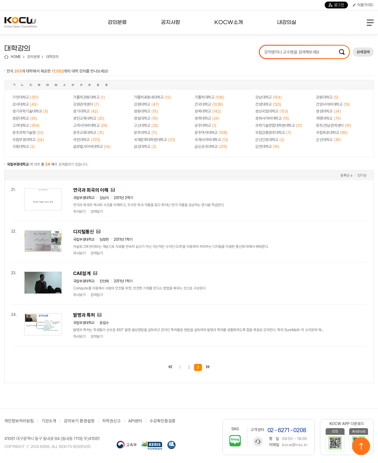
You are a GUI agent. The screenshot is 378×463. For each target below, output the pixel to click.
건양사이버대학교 (333, 104)
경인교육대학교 (88, 118)
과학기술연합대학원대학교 (278, 125)
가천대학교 (25, 97)
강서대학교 (24, 104)
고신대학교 (146, 125)
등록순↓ (346, 175)
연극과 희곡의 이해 (90, 190)
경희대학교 (207, 118)
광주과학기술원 (27, 132)
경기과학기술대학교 (30, 111)
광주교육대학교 (88, 132)
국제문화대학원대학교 (154, 139)
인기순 (362, 175)
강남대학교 (268, 97)
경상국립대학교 (271, 111)
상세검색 (363, 52)
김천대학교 (267, 146)
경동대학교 (146, 111)
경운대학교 (24, 118)
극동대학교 (23, 146)
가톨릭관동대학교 (89, 97)
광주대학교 (145, 132)
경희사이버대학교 (272, 118)
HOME (16, 57)
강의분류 (33, 57)
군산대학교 (328, 139)
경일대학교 (146, 118)
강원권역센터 (86, 104)
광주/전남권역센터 (333, 125)
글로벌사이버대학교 (91, 146)
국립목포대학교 (331, 132)
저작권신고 (111, 421)
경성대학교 (328, 111)
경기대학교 (85, 111)
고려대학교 (26, 125)
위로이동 (361, 446)
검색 (342, 52)
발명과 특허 (84, 315)
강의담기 (97, 211)
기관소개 (48, 421)
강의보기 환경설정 (79, 421)
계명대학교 (328, 118)
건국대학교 (209, 104)
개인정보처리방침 (19, 421)
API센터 (135, 421)
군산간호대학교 (269, 139)
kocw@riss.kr (295, 444)
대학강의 (52, 57)
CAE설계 (82, 273)
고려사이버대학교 (90, 125)
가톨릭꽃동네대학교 (152, 97)
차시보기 (79, 211)
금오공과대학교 (211, 146)
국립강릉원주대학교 (273, 132)
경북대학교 (208, 111)
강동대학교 (327, 97)
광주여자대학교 (211, 132)
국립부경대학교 (28, 139)
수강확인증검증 (163, 421)
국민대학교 (86, 139)
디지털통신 (83, 231)
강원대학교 (146, 104)
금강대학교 (145, 146)
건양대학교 (268, 104)
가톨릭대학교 (209, 97)
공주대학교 (205, 125)
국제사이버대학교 (211, 139)
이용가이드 (363, 5)
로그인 (336, 5)
